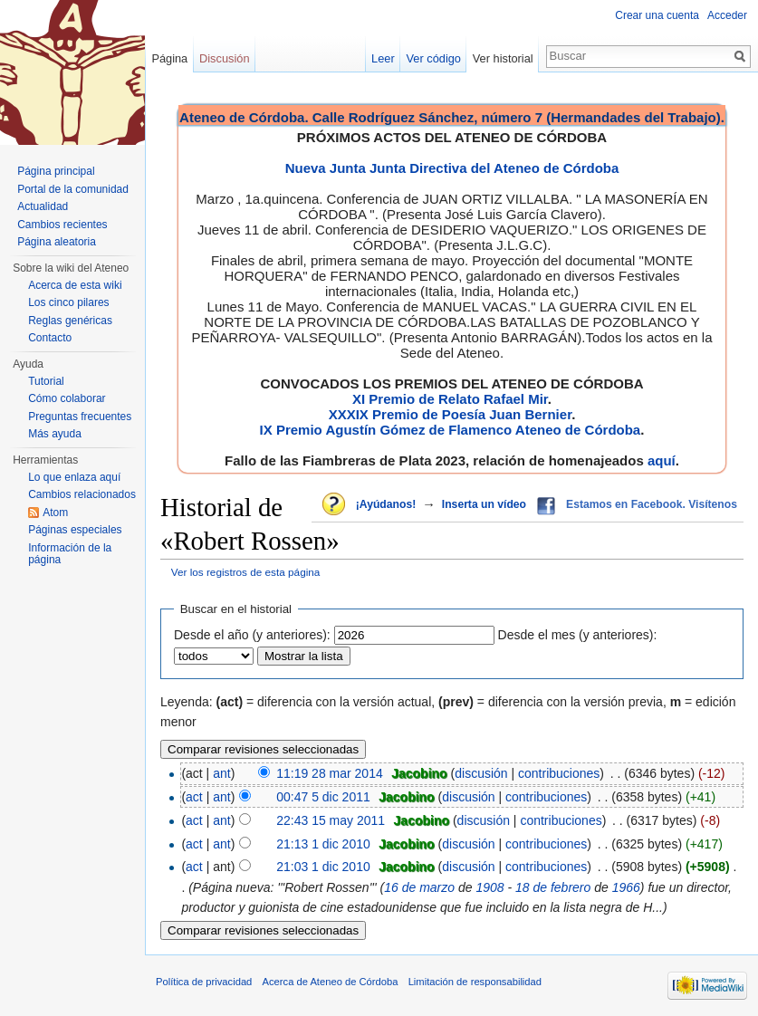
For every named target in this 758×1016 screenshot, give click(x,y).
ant (221, 773)
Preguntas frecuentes (79, 416)
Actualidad (42, 206)
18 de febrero (552, 887)
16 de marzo (419, 887)
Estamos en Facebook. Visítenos (651, 504)
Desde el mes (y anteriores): (577, 635)
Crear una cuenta (657, 15)
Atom (55, 512)
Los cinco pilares (68, 302)
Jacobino (418, 773)
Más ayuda (55, 433)
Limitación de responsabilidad (475, 981)
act (194, 797)
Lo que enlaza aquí (74, 477)
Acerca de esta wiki (74, 285)
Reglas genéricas (70, 320)
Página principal (55, 171)
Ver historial (503, 58)
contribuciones (559, 773)
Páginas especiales (74, 529)
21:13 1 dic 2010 (323, 844)
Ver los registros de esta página (246, 572)
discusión (481, 773)
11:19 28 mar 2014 (329, 773)
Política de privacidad (204, 981)
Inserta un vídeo (484, 504)
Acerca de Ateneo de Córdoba (330, 981)
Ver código (434, 58)
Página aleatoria (56, 241)
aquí (662, 460)
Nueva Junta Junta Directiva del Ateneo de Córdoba (452, 168)
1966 (626, 887)
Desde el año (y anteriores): (252, 635)
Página (169, 58)
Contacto (50, 337)
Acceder (727, 15)
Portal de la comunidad (73, 189)
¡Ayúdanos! (386, 504)
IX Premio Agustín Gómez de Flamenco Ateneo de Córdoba (450, 429)
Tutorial (46, 381)
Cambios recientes (62, 224)
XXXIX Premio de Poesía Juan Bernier (450, 414)
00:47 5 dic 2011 (323, 797)
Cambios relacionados (82, 494)
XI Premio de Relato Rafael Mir (450, 399)
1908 (489, 887)
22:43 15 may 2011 (330, 820)
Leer (383, 58)
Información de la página (69, 554)
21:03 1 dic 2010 (323, 866)
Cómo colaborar (66, 398)
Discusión (224, 58)
